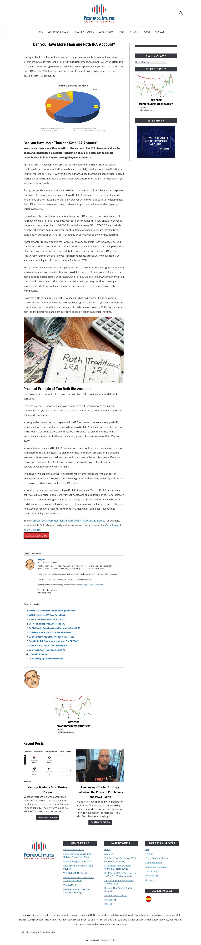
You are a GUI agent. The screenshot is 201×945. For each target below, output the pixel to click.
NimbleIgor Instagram (156, 867)
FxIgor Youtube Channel (157, 858)
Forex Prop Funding (83, 31)
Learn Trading (106, 31)
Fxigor (41, 559)
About (147, 31)
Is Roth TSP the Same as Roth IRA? (46, 619)
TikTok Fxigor (152, 871)
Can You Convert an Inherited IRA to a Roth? (51, 637)
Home (40, 31)
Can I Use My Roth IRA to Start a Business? (51, 632)
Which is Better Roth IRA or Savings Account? (52, 611)
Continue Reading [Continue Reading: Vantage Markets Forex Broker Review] (47, 817)
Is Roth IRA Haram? (39, 654)
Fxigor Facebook (153, 862)
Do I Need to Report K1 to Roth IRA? (47, 624)
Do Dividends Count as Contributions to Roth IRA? (54, 628)
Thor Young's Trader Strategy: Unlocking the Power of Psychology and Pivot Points (100, 792)
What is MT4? (70, 885)
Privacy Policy (152, 876)
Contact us (150, 880)
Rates (122, 31)
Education (109, 904)
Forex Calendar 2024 (73, 849)
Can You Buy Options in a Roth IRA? (46, 658)
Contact (159, 31)
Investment (110, 900)
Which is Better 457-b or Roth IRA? (47, 615)
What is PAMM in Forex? (75, 873)
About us (108, 854)
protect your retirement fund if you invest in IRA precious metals (68, 520)
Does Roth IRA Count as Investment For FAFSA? (53, 641)
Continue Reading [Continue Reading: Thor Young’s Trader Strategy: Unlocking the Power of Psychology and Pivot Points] (100, 822)
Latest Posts (37, 554)
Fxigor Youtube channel (93, 585)
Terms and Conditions (94, 940)
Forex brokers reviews (115, 895)
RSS (147, 849)
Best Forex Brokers (58, 31)
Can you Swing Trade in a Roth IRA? (47, 650)
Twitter (149, 854)
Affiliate (134, 31)
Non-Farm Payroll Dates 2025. (77, 861)
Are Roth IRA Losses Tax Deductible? (48, 645)
